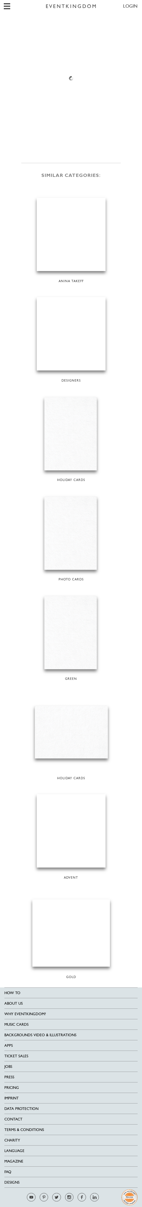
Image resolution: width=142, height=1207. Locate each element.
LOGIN (130, 6)
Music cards (16, 1024)
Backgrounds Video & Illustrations (40, 1035)
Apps (8, 1045)
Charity (12, 1140)
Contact (13, 1119)
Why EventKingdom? (25, 1014)
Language (14, 1151)
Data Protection (21, 1108)
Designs (12, 1182)
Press (9, 1077)
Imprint (11, 1098)
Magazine (13, 1161)
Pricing (11, 1087)
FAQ (7, 1172)
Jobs (8, 1066)
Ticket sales (16, 1056)
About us (13, 1003)
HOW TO (12, 993)
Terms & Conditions (24, 1129)
